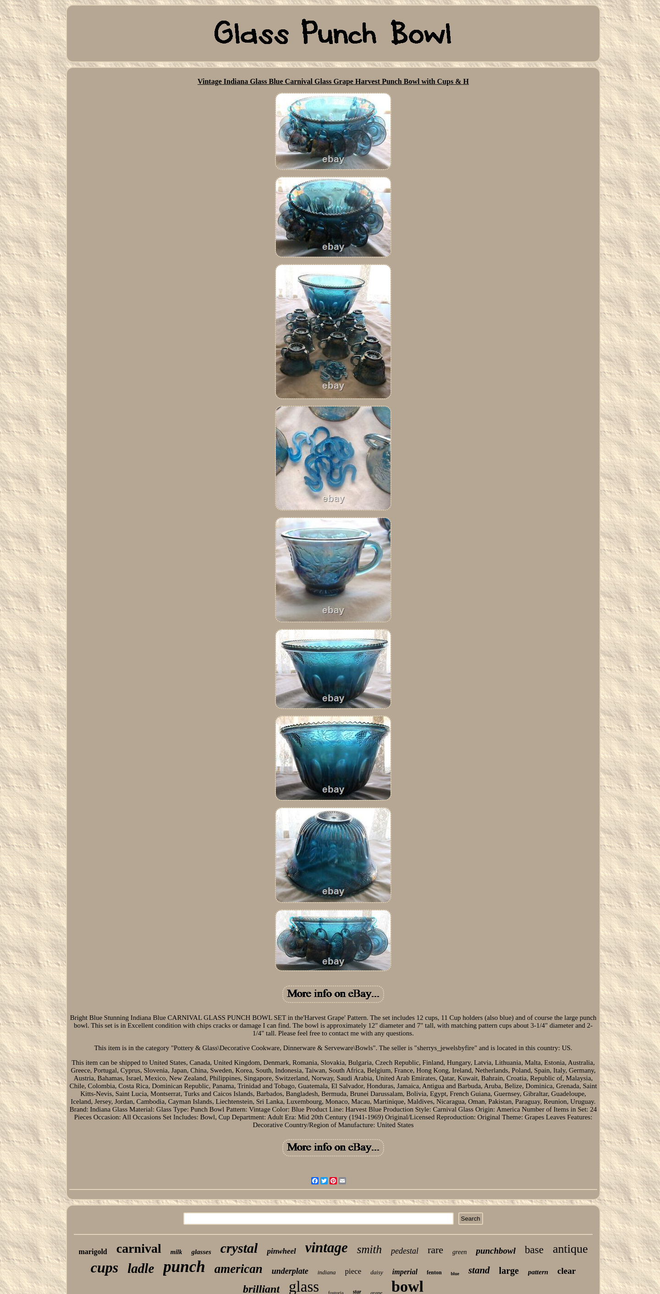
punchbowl (496, 1250)
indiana (327, 1272)
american (238, 1269)
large (509, 1271)
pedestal (404, 1250)
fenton (434, 1272)
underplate (290, 1271)
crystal (239, 1247)
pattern (538, 1272)
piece (353, 1271)
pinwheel (281, 1251)
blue (455, 1273)
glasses (201, 1251)
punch (184, 1267)
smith (369, 1249)
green (459, 1252)
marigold (93, 1251)
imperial (405, 1272)
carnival (138, 1248)
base (534, 1249)
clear (566, 1271)
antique (570, 1248)
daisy (376, 1272)
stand (479, 1270)
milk (176, 1252)
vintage (326, 1247)
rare (435, 1249)
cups (104, 1267)
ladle (140, 1268)
